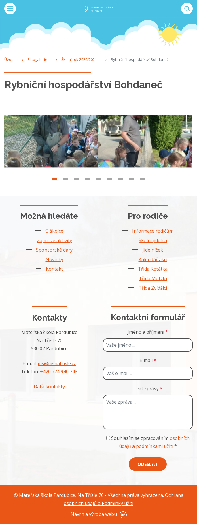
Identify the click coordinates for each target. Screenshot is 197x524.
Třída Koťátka (153, 269)
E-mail (147, 360)
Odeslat (147, 464)
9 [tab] (142, 183)
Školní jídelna (153, 240)
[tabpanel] (51, 144)
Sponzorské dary (54, 250)
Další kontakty (49, 386)
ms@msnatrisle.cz (57, 363)
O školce (54, 231)
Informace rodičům (152, 231)
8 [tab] (131, 183)
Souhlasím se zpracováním (148, 442)
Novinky (54, 259)
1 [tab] (54, 183)
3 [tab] (76, 183)
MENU (10, 8)
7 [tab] (120, 183)
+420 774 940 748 (58, 371)
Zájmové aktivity (54, 240)
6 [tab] (109, 183)
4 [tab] (87, 183)
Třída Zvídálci (153, 288)
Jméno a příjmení (148, 332)
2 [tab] (65, 183)
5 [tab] (98, 183)
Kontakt (54, 269)
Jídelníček (153, 250)
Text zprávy (147, 388)
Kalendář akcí (153, 259)
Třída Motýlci (153, 278)
